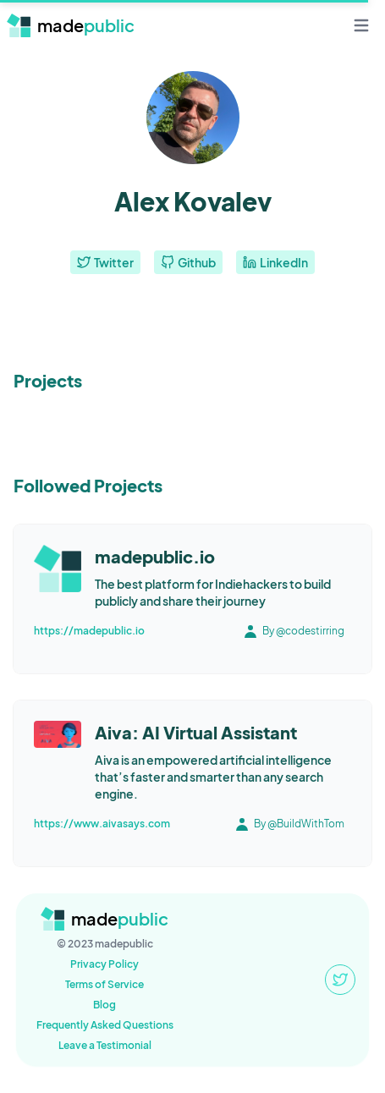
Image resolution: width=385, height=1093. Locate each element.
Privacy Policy (104, 964)
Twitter (105, 262)
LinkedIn (275, 262)
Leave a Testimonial (104, 1045)
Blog (104, 1004)
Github (188, 262)
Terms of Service (104, 984)
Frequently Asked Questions (104, 1025)
